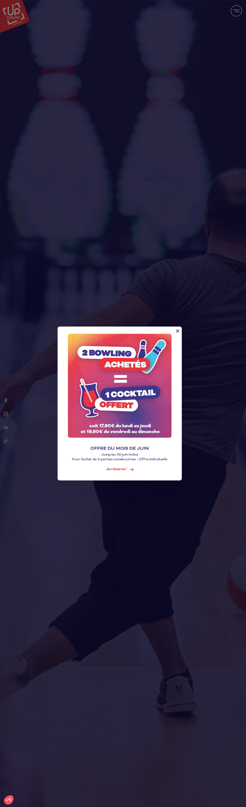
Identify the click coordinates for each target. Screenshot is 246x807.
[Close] (181, 331)
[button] (9, 800)
